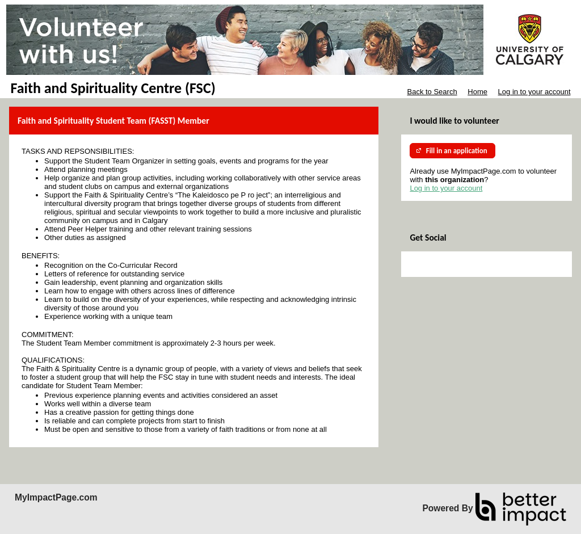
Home (477, 91)
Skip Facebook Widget (446, 264)
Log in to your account (534, 91)
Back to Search (432, 91)
